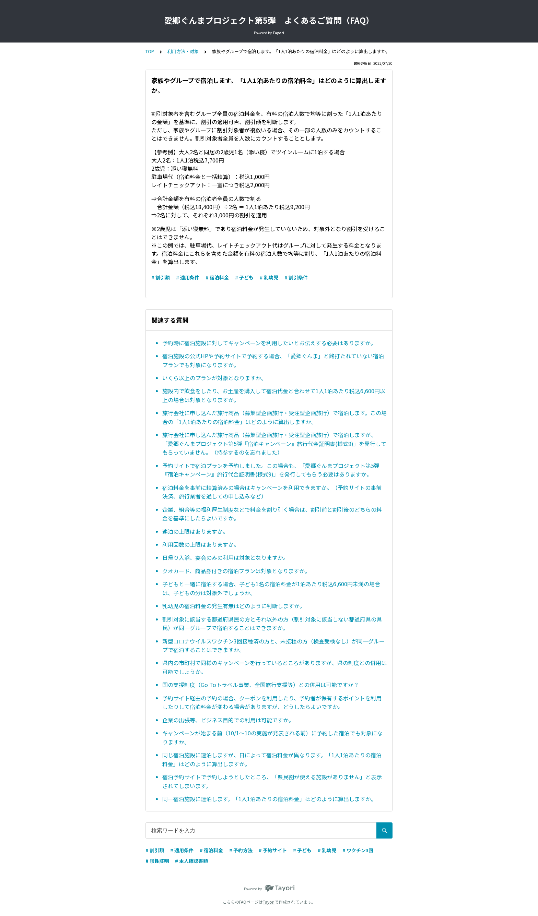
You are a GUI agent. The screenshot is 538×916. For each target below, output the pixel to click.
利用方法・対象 (183, 51)
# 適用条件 (187, 277)
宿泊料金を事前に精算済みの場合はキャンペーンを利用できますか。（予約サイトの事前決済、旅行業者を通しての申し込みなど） (272, 492)
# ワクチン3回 (357, 850)
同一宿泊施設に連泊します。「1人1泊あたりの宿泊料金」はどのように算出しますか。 (269, 799)
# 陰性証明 (157, 860)
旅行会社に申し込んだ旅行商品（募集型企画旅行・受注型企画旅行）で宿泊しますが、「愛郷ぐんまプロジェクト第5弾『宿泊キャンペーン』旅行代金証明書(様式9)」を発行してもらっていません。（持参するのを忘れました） (274, 443)
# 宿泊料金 (217, 277)
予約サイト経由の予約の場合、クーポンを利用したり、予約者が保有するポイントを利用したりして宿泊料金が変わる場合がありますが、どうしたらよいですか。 (272, 702)
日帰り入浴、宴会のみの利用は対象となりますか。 (225, 557)
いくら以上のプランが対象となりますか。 (214, 378)
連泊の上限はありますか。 (195, 531)
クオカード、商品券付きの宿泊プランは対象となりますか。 (236, 571)
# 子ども (244, 277)
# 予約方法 (241, 850)
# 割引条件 (296, 277)
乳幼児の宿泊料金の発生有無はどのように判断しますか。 (233, 606)
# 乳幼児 (269, 277)
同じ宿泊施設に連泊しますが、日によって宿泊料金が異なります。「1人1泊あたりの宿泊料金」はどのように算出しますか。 (272, 759)
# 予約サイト (273, 850)
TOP (149, 51)
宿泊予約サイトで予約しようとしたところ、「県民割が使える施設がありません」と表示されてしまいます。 (272, 781)
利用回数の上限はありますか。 (200, 544)
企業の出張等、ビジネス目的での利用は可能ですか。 (228, 720)
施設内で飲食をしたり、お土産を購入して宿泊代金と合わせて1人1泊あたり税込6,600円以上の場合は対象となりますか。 (273, 395)
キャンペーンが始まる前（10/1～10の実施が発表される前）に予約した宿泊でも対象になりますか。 (272, 737)
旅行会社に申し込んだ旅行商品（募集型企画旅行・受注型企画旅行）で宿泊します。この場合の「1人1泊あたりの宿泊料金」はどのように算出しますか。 (274, 417)
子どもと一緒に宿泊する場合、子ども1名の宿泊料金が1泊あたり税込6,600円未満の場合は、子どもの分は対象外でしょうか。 (271, 588)
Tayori (268, 902)
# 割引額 (160, 277)
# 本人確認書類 (191, 860)
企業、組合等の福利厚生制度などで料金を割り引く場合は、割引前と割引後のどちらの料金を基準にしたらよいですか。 (272, 513)
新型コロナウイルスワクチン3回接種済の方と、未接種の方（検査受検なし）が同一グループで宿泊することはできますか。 (273, 645)
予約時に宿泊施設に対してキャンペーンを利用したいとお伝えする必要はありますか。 (269, 343)
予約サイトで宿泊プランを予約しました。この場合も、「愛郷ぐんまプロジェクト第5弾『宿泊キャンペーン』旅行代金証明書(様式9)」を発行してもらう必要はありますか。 (270, 470)
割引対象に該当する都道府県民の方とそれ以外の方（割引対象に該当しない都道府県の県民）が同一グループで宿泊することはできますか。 (272, 623)
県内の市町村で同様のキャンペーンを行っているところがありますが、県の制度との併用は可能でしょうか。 (274, 667)
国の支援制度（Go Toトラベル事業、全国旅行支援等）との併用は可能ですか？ (260, 684)
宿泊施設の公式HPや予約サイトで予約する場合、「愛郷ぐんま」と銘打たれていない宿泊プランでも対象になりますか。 (273, 360)
